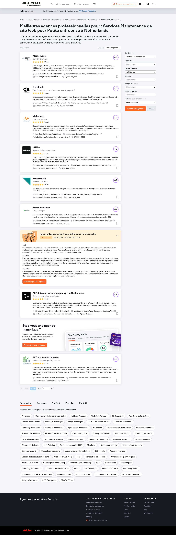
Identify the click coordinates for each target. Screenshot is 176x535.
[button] (141, 4)
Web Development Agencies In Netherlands (81, 19)
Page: (40, 389)
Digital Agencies (34, 19)
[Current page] (46, 388)
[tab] (26, 403)
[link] (81, 4)
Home (22, 19)
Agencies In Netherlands (52, 19)
